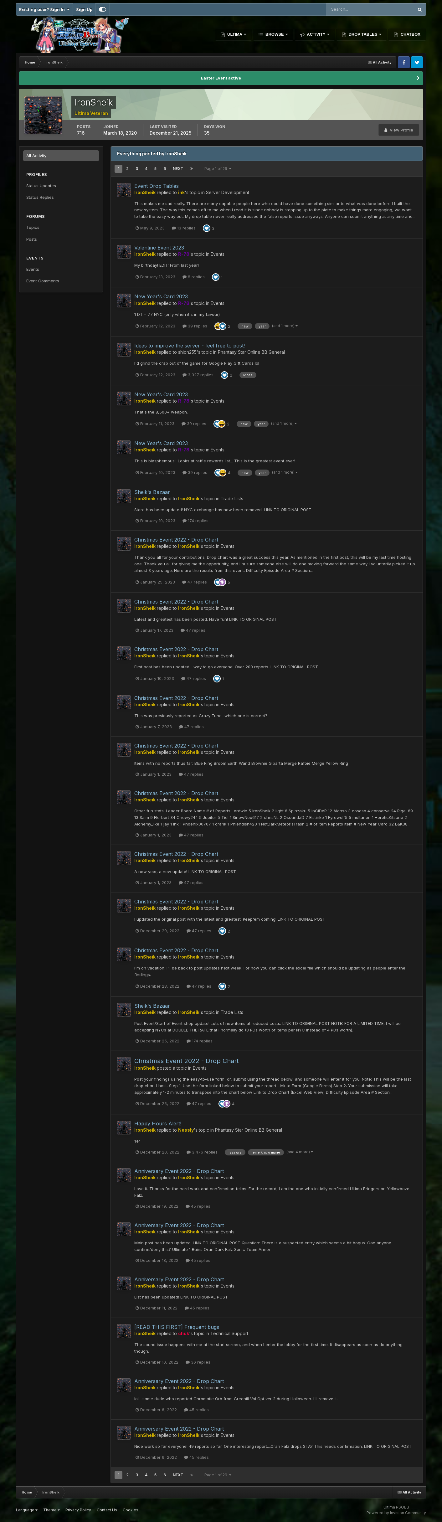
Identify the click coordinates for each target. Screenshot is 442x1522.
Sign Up (84, 9)
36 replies (198, 1362)
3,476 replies (202, 1151)
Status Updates (41, 185)
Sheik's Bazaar (152, 492)
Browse (274, 34)
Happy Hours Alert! (157, 1123)
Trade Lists (232, 498)
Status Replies (40, 197)
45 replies (198, 1206)
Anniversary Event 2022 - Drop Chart (179, 1171)
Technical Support (229, 1333)
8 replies (193, 276)
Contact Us (107, 1510)
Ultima (235, 34)
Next (178, 168)
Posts (31, 239)
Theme (51, 1510)
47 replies (194, 581)
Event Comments (42, 280)
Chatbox (409, 34)
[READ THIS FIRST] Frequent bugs (176, 1327)
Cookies (130, 1510)
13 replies (184, 227)
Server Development (227, 192)
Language (27, 1510)
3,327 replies (197, 374)
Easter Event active (221, 77)
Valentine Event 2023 (159, 247)
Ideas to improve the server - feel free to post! (189, 345)
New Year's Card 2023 (161, 296)
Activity (316, 34)
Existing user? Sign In (44, 9)
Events (32, 269)
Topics (32, 227)
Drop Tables (362, 34)
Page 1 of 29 (217, 168)
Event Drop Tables (156, 186)
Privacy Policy (78, 1510)
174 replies (195, 520)
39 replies (194, 325)
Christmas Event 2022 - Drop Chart (176, 540)
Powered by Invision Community (396, 1512)
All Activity (36, 155)
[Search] (349, 9)
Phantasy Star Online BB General (251, 352)
